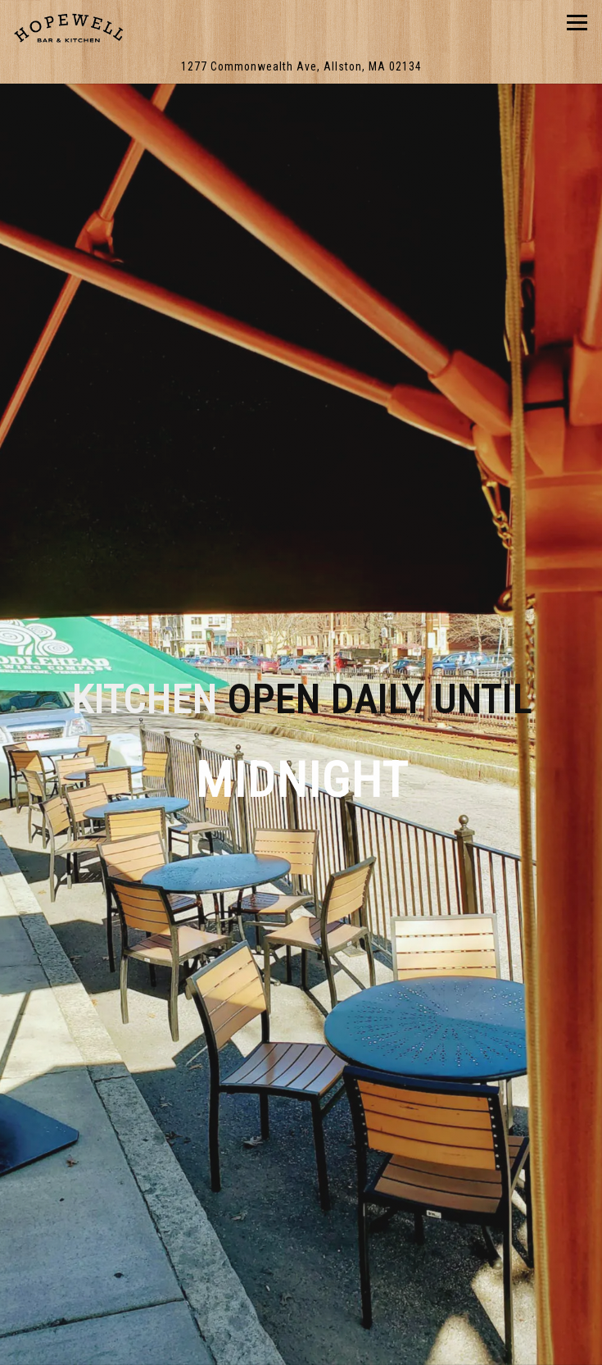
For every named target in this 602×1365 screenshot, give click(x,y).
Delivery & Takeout (301, 1303)
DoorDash (301, 1345)
